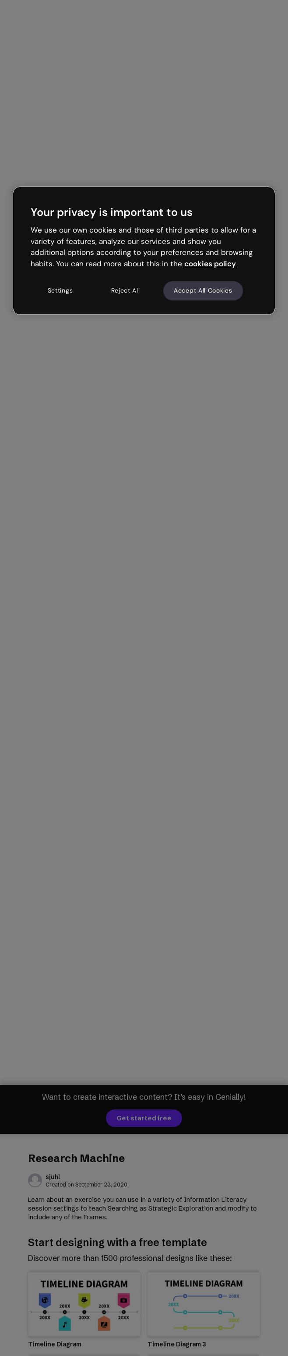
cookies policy (210, 263)
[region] (144, 250)
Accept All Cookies (203, 290)
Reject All (125, 290)
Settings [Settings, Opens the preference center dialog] (60, 290)
